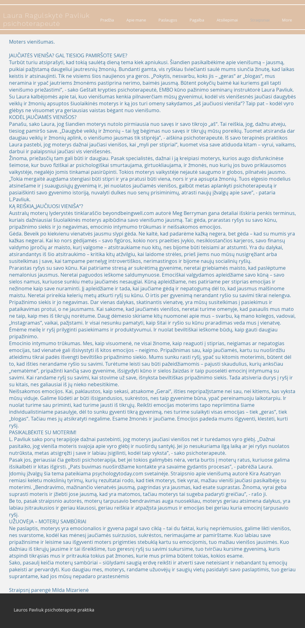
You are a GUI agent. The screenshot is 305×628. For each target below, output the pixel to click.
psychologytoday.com (117, 473)
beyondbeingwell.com (128, 213)
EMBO (166, 89)
